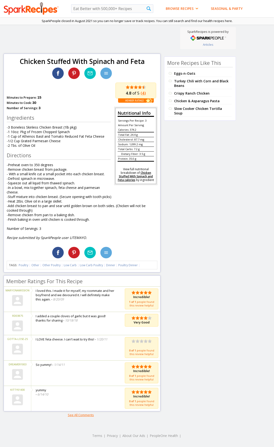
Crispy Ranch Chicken (192, 93)
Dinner (110, 265)
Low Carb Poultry (91, 265)
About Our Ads (133, 435)
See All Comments (81, 415)
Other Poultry (51, 265)
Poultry (23, 265)
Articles (208, 44)
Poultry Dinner (128, 265)
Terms (97, 435)
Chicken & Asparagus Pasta (197, 101)
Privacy (112, 435)
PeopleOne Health (164, 435)
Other (35, 265)
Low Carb (70, 265)
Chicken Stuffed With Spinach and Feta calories (135, 176)
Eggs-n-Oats (184, 73)
